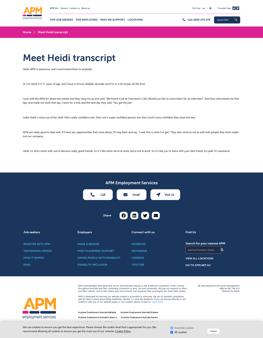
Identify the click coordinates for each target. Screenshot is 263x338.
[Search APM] (228, 20)
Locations (135, 19)
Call (98, 195)
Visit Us (165, 195)
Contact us (74, 8)
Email (131, 195)
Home (27, 32)
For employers (87, 19)
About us (85, 8)
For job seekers (61, 19)
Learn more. (158, 301)
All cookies (180, 332)
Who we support (112, 19)
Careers (64, 8)
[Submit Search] (222, 249)
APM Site (54, 8)
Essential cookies (184, 327)
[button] (236, 20)
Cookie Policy (123, 331)
